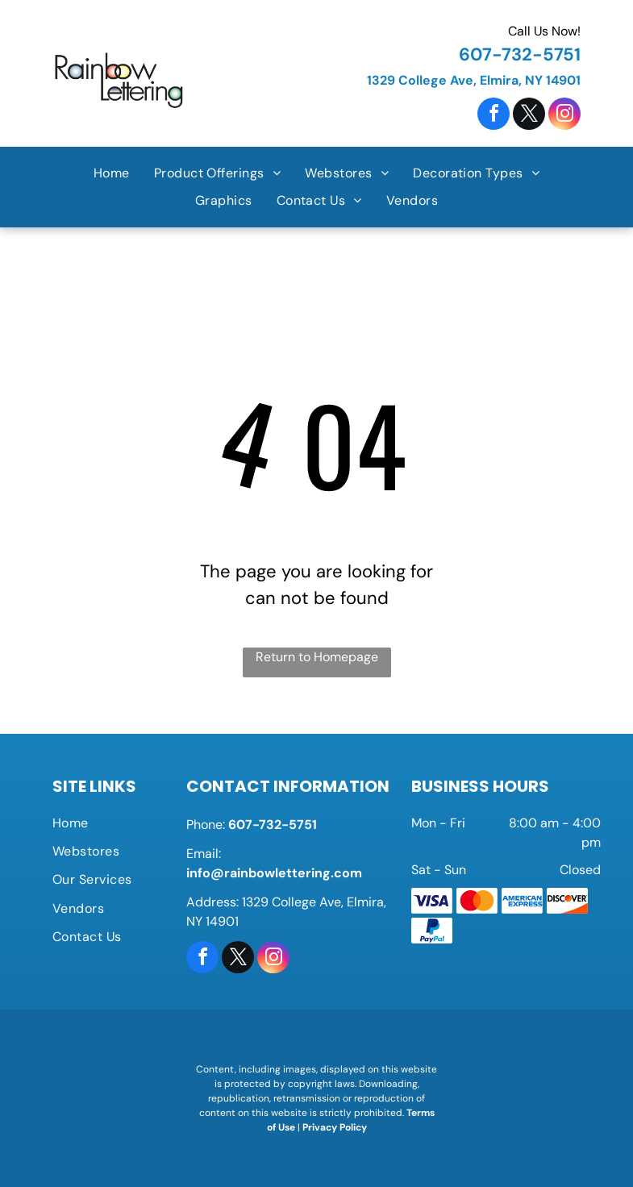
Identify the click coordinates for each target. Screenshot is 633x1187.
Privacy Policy (334, 1127)
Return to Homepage (317, 656)
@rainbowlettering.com (286, 872)
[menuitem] (111, 173)
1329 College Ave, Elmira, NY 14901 (474, 80)
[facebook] (493, 116)
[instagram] (564, 116)
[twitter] (529, 116)
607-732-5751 (520, 54)
